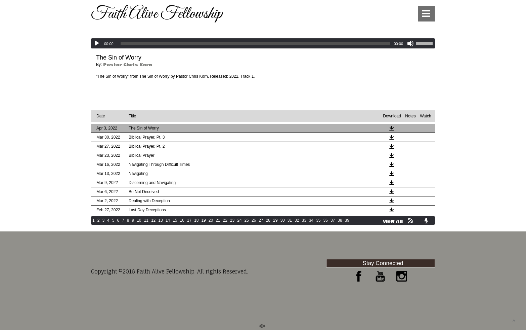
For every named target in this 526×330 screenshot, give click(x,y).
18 (196, 220)
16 (182, 220)
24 (239, 220)
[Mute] (410, 43)
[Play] (96, 43)
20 (211, 220)
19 (203, 220)
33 (304, 220)
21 (218, 220)
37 (333, 220)
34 (311, 220)
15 (175, 220)
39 (347, 220)
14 (168, 220)
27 (261, 220)
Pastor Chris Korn (127, 65)
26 (254, 220)
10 (139, 220)
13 (160, 220)
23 (232, 220)
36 (325, 220)
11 (146, 220)
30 (282, 220)
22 (225, 220)
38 (340, 220)
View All (393, 221)
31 (290, 220)
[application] (263, 43)
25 (247, 220)
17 (189, 220)
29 (275, 220)
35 (318, 220)
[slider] (255, 43)
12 (153, 220)
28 (268, 220)
